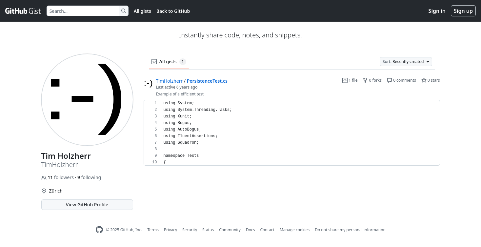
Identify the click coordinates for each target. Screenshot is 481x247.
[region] (292, 133)
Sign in (437, 10)
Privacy (170, 230)
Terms (153, 230)
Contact (267, 230)
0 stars (430, 80)
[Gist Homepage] (23, 11)
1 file (349, 80)
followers (58, 177)
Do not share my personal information (350, 230)
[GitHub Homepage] (99, 230)
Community (230, 230)
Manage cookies (295, 230)
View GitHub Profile (87, 204)
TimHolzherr (169, 81)
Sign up (463, 10)
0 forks (372, 80)
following (89, 177)
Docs (250, 230)
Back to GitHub (173, 11)
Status (208, 230)
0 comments (401, 80)
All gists (142, 11)
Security (189, 230)
